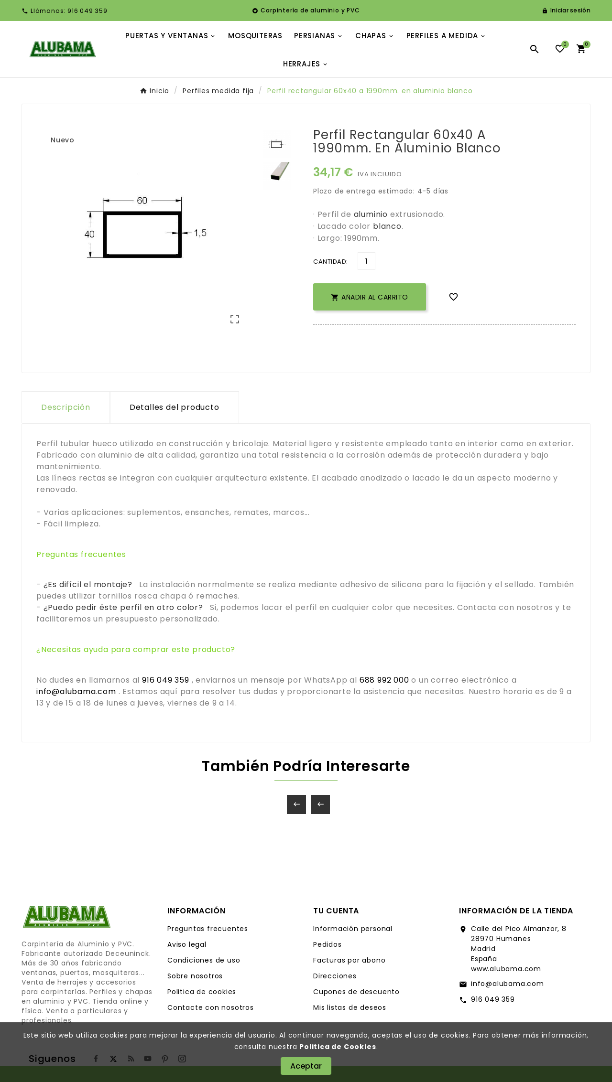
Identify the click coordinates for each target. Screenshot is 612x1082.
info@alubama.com (507, 983)
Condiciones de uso (203, 960)
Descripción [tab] (65, 407)
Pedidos (327, 944)
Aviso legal (187, 944)
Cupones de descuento (356, 991)
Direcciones (335, 976)
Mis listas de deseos (349, 1007)
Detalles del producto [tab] (174, 407)
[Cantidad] (366, 261)
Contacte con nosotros (210, 1007)
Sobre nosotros (195, 976)
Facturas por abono (349, 960)
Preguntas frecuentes (207, 928)
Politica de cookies (201, 991)
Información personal (353, 928)
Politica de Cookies (337, 1046)
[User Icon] (566, 10)
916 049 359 (493, 999)
